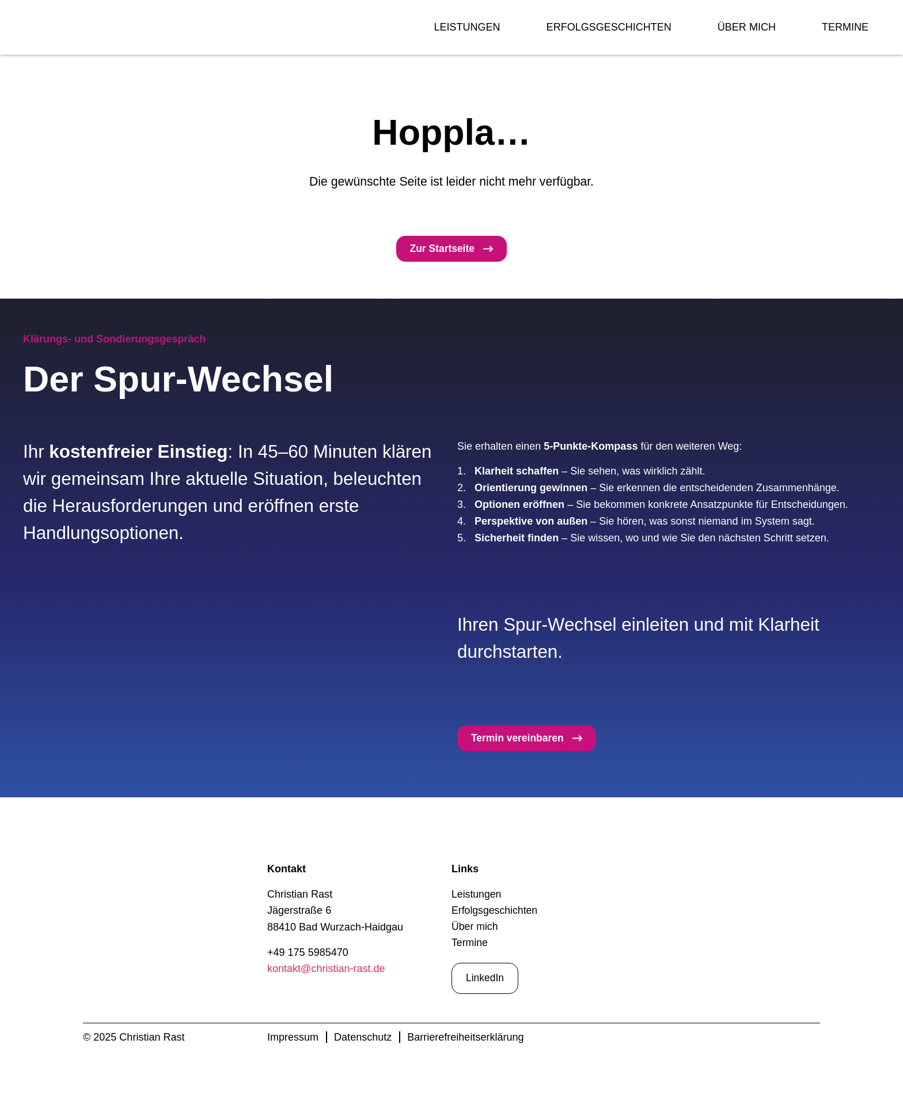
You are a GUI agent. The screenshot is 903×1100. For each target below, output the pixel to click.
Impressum (292, 1039)
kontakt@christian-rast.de (326, 969)
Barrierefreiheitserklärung (465, 1039)
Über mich (747, 27)
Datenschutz (363, 1039)
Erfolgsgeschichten (609, 27)
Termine (845, 27)
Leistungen (467, 27)
